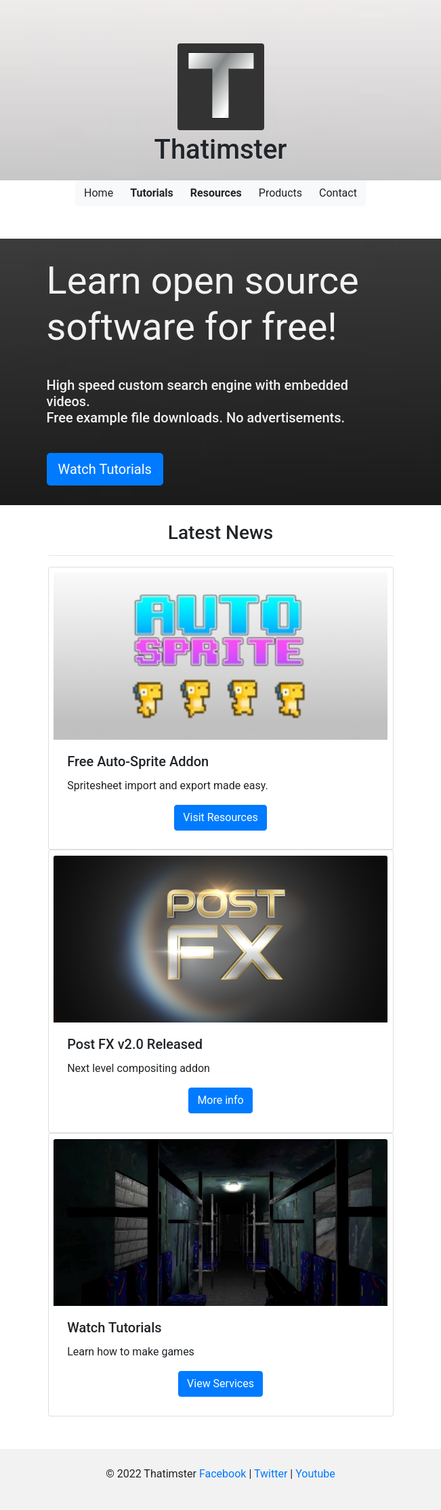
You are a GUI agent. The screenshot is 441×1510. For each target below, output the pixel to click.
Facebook (222, 1473)
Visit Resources (220, 817)
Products (280, 192)
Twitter (270, 1473)
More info (220, 1100)
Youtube (315, 1473)
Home (98, 192)
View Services (220, 1383)
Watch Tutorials (105, 469)
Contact (338, 192)
